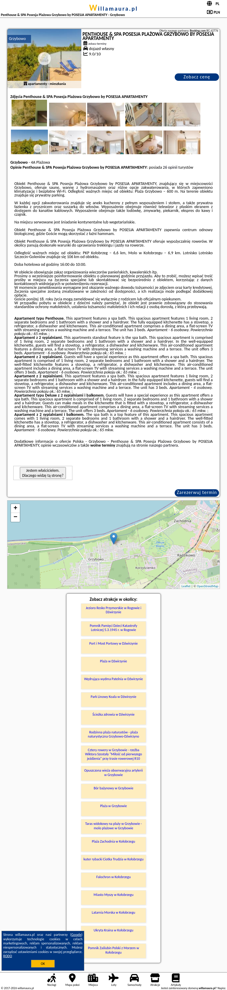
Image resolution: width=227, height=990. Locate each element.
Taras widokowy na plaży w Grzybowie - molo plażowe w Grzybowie (113, 826)
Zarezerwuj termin (197, 492)
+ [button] (15, 508)
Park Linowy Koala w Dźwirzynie (113, 697)
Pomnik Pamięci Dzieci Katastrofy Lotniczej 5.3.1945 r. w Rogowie (113, 628)
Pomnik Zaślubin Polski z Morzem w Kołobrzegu (113, 950)
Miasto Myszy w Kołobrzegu (113, 895)
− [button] (15, 517)
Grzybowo (17, 38)
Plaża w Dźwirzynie (113, 661)
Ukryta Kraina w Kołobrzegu (113, 930)
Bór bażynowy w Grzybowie (113, 788)
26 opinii (170, 167)
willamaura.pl (113, 8)
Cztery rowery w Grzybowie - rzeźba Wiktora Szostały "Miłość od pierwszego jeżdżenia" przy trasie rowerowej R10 (113, 754)
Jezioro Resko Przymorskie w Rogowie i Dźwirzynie (113, 610)
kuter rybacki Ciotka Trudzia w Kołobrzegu (114, 859)
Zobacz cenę (197, 77)
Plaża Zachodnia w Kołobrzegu (113, 841)
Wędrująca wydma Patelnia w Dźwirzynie (113, 679)
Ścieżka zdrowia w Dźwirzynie (113, 714)
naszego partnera (163, 445)
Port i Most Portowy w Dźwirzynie (113, 643)
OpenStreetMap (207, 586)
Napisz (222, 988)
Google (76, 935)
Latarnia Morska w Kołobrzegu (113, 912)
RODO (7, 956)
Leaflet (185, 586)
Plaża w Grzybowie (113, 806)
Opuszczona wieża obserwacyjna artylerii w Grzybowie (113, 772)
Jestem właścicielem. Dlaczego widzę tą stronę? (43, 473)
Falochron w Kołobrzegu (113, 877)
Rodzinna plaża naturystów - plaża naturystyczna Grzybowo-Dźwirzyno (113, 734)
